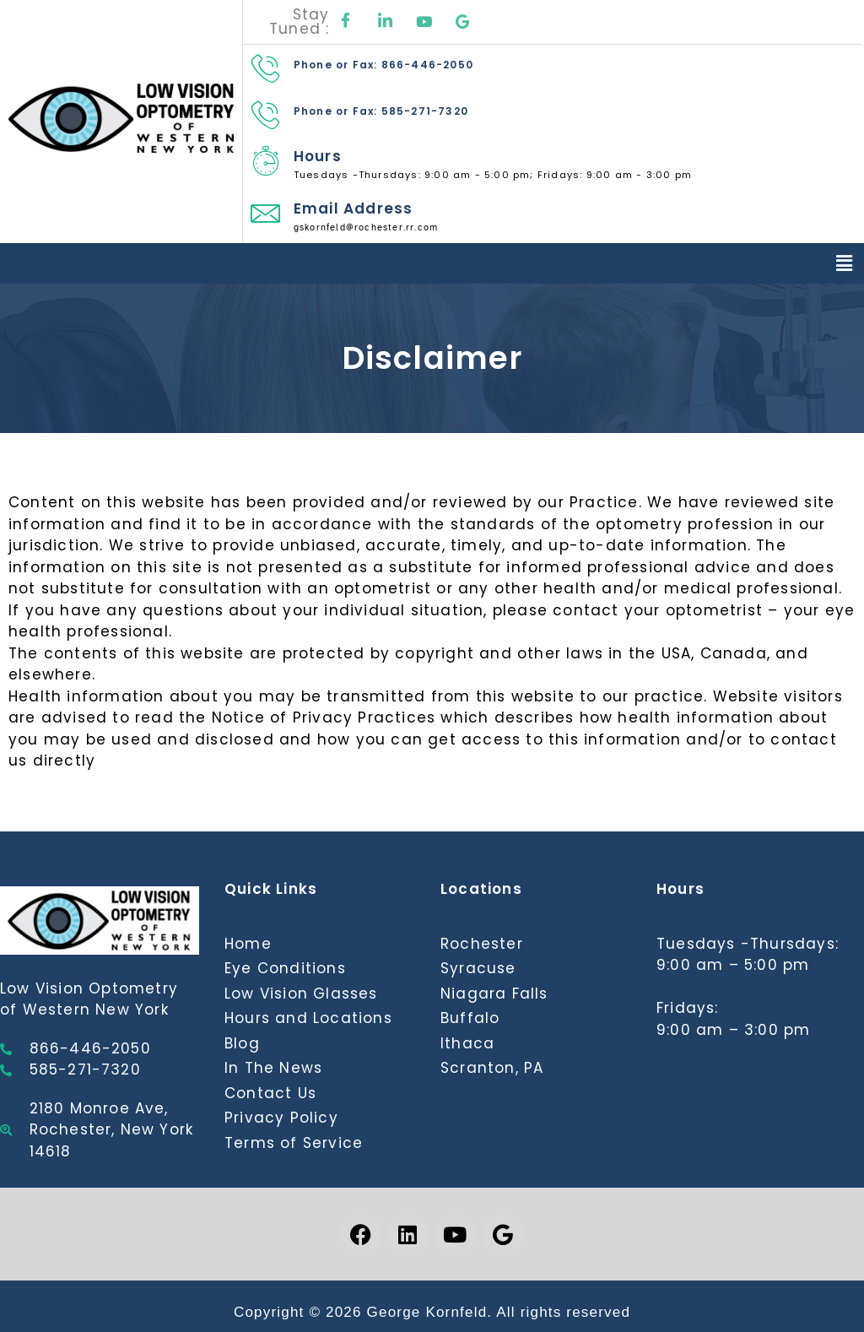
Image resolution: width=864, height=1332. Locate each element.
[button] (844, 263)
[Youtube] (424, 22)
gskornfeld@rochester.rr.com (366, 227)
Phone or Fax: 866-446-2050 (383, 64)
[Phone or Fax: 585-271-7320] (266, 114)
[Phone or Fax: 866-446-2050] (266, 68)
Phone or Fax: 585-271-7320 (381, 111)
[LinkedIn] (385, 22)
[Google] (463, 22)
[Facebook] (346, 22)
